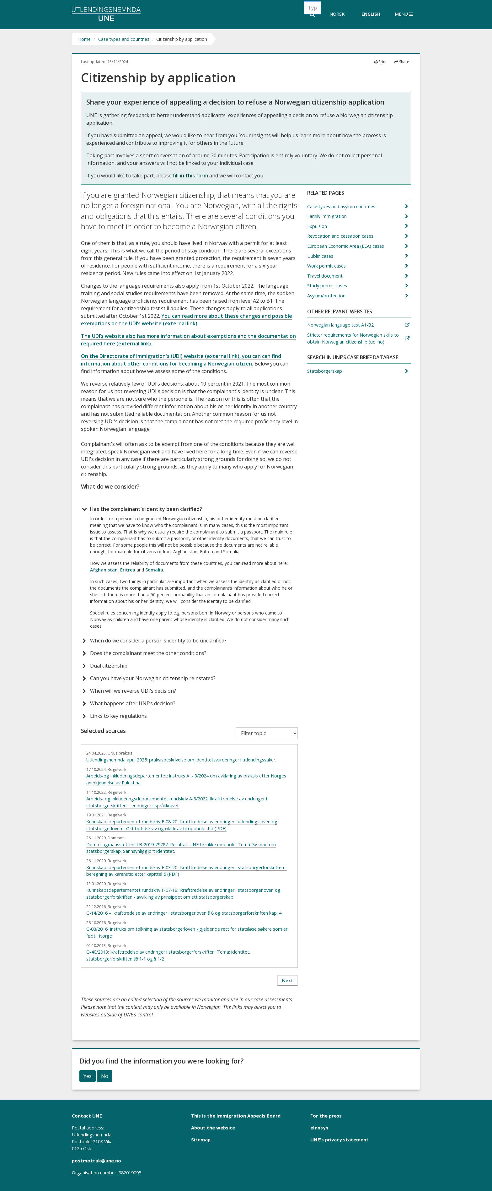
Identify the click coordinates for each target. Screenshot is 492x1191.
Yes (87, 1076)
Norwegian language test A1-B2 (341, 325)
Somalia (154, 570)
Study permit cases (327, 286)
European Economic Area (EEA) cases (346, 246)
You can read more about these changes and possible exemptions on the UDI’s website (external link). (186, 319)
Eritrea (128, 570)
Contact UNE (87, 1116)
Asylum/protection (327, 296)
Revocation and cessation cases (341, 236)
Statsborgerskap (325, 371)
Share (401, 61)
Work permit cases (327, 266)
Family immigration (327, 216)
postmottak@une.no (96, 1160)
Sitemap (201, 1139)
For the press (326, 1116)
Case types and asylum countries (342, 206)
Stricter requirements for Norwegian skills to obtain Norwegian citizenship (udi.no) (353, 338)
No (104, 1076)
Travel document (325, 276)
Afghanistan (104, 570)
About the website (213, 1127)
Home (84, 39)
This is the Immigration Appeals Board (236, 1116)
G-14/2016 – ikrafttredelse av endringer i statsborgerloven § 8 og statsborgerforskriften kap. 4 (183, 913)
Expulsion (317, 226)
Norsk (337, 14)
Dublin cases (320, 256)
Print (380, 61)
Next (287, 980)
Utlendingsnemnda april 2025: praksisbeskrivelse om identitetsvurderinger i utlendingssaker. (181, 760)
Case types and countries (123, 39)
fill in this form (190, 175)
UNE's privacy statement (339, 1139)
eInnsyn (319, 1127)
